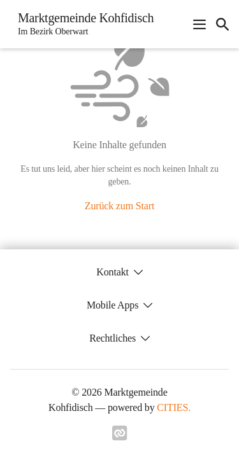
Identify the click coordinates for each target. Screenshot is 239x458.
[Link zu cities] (119, 437)
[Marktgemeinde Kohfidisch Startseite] (82, 24)
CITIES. (174, 407)
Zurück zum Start (119, 205)
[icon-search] (222, 24)
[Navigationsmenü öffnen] (199, 24)
